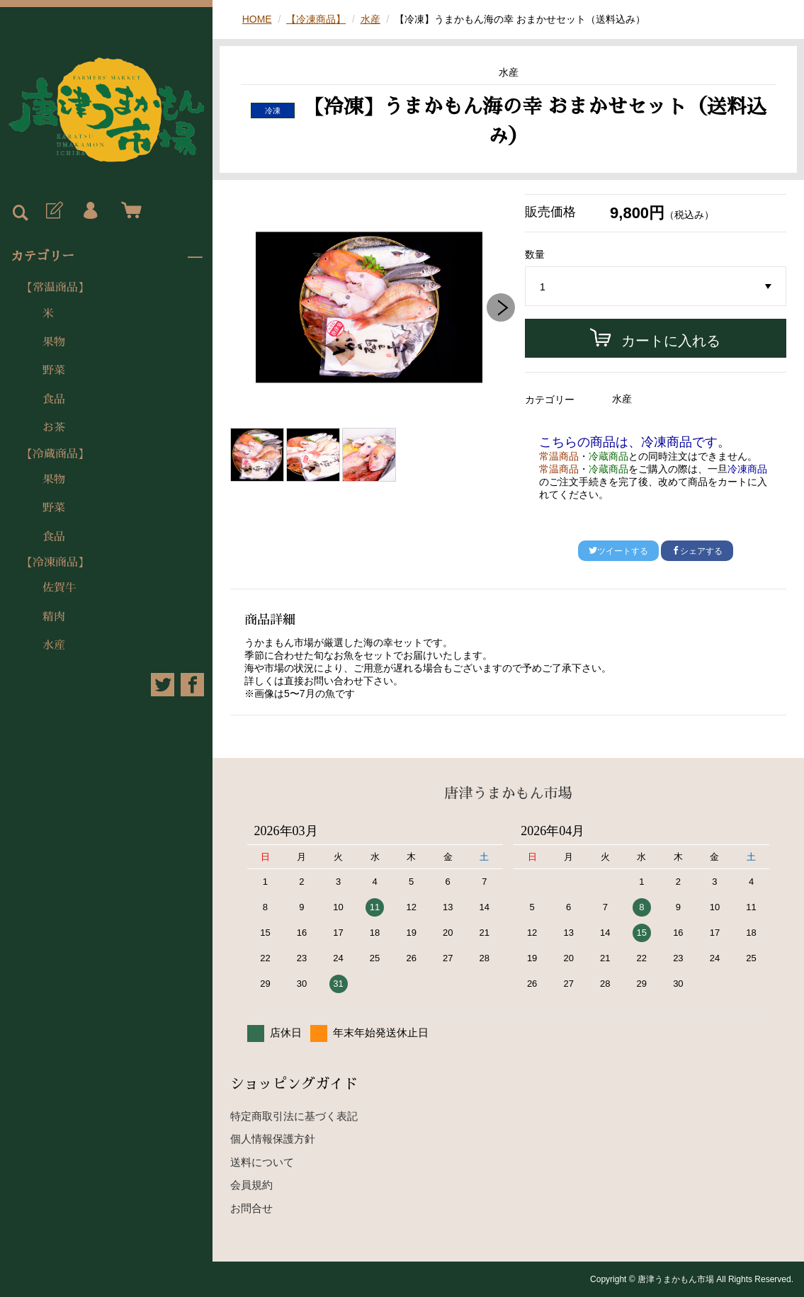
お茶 (54, 428)
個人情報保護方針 (272, 1139)
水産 (54, 645)
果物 (54, 342)
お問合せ (251, 1208)
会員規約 (251, 1185)
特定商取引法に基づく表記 (294, 1116)
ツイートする (618, 551)
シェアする (697, 551)
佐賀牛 (60, 588)
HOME (257, 19)
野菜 (54, 370)
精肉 (54, 617)
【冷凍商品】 (55, 562)
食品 (54, 399)
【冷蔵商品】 (55, 454)
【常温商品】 (55, 287)
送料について (262, 1162)
